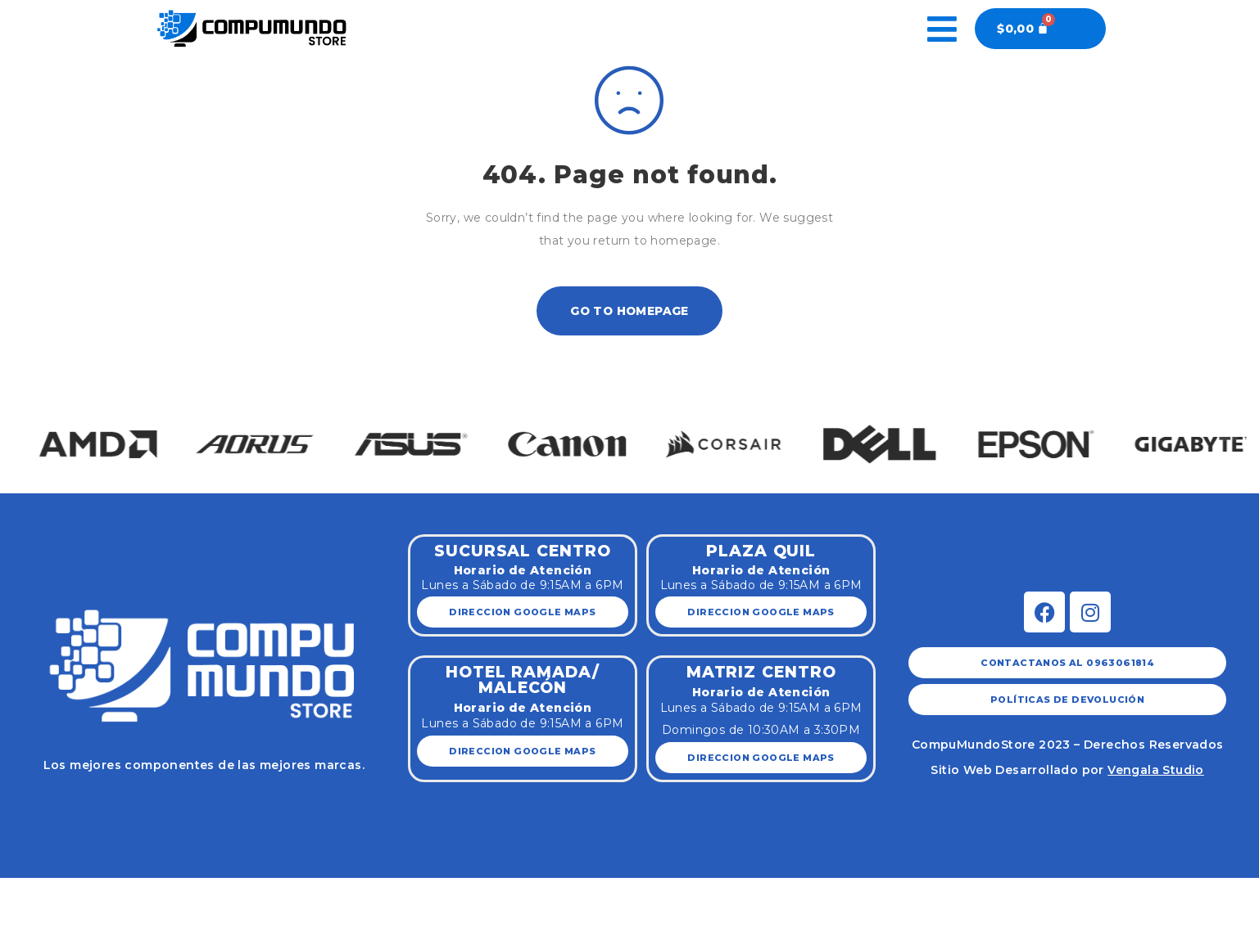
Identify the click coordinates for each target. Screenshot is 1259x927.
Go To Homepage (629, 311)
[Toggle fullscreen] (118, 891)
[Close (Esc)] (22, 891)
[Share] (70, 891)
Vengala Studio (1155, 770)
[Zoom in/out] (165, 891)
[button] (30, 426)
